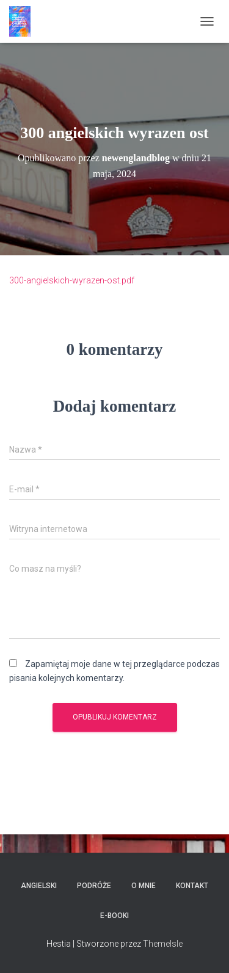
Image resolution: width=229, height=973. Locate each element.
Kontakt (192, 885)
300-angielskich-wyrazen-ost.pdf (71, 280)
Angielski (39, 885)
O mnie (143, 885)
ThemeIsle (163, 944)
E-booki (114, 915)
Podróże (94, 885)
